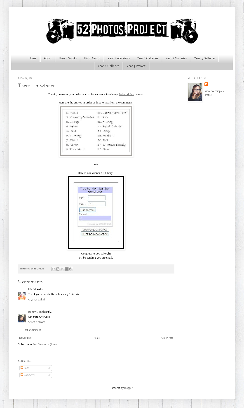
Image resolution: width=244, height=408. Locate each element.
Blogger (128, 387)
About (48, 58)
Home (32, 58)
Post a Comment (32, 329)
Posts (25, 368)
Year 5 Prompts (136, 66)
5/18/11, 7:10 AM (36, 322)
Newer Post (25, 337)
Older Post (167, 337)
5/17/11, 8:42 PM (36, 299)
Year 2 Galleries (176, 58)
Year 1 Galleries (147, 58)
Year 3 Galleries (204, 58)
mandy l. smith (36, 311)
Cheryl (32, 289)
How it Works (68, 58)
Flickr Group (92, 58)
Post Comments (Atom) (45, 344)
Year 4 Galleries (108, 66)
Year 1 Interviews (119, 58)
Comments (28, 375)
